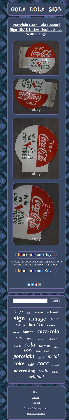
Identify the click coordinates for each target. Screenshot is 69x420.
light (46, 350)
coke (18, 363)
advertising (24, 370)
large (19, 312)
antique (39, 312)
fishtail (20, 325)
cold (31, 365)
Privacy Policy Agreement (36, 408)
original (36, 376)
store (56, 347)
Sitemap (36, 397)
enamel (55, 365)
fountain (45, 346)
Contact (36, 402)
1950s (28, 313)
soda (43, 370)
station (51, 325)
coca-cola (48, 331)
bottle (36, 325)
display (53, 338)
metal (53, 356)
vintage (37, 318)
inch (16, 332)
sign (19, 318)
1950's (28, 350)
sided (55, 371)
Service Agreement (36, 413)
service (30, 338)
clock (41, 357)
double (17, 346)
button (28, 332)
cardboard (41, 339)
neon (38, 350)
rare (19, 337)
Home (36, 392)
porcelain (23, 356)
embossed (52, 312)
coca (43, 363)
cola (30, 344)
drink (54, 319)
